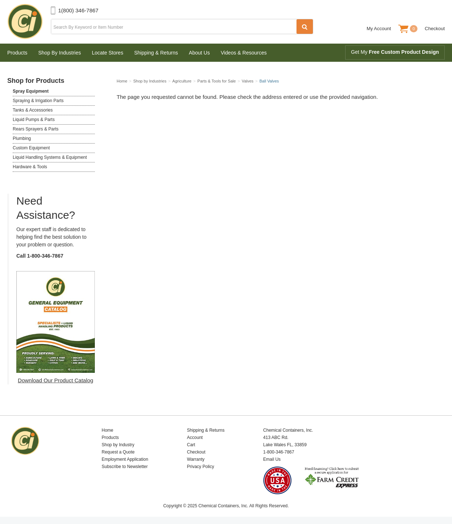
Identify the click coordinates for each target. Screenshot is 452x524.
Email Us (272, 459)
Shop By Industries (59, 53)
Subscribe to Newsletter (125, 466)
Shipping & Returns (156, 53)
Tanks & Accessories (33, 110)
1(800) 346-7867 (78, 10)
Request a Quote (118, 452)
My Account (379, 28)
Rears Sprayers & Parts (35, 129)
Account (195, 437)
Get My (395, 52)
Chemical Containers (29, 22)
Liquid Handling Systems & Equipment (50, 157)
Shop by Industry (118, 444)
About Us (199, 53)
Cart (191, 444)
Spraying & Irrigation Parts (38, 100)
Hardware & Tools (30, 166)
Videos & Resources (244, 53)
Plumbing (22, 138)
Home (107, 430)
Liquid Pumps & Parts (34, 119)
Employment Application (125, 459)
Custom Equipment (31, 147)
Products (17, 53)
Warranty (196, 459)
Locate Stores (107, 53)
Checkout (435, 28)
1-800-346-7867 (45, 256)
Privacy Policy (200, 466)
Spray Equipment (31, 91)
